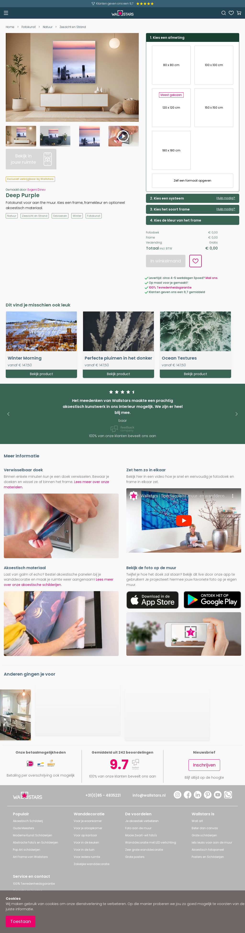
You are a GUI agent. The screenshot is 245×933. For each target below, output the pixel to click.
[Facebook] (187, 797)
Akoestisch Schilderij (28, 821)
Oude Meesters (23, 828)
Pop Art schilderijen (26, 850)
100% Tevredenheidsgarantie (34, 884)
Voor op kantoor (85, 835)
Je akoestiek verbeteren (142, 821)
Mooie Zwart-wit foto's (141, 835)
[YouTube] (218, 797)
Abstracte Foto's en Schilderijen (35, 842)
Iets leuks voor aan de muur (212, 842)
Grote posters (135, 857)
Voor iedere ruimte (87, 857)
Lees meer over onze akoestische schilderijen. (58, 582)
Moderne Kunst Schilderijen (32, 835)
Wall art (197, 821)
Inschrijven (204, 765)
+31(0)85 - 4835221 (103, 795)
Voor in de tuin (84, 850)
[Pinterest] (208, 797)
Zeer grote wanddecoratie (144, 850)
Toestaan (20, 921)
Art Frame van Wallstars (30, 857)
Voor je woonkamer (88, 821)
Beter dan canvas (205, 828)
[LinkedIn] (197, 797)
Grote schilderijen (204, 835)
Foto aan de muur (138, 828)
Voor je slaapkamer (88, 828)
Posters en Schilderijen (208, 857)
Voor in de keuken (86, 842)
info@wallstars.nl (149, 795)
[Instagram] (177, 797)
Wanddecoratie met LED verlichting (150, 842)
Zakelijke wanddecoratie (91, 864)
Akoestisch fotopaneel (208, 850)
